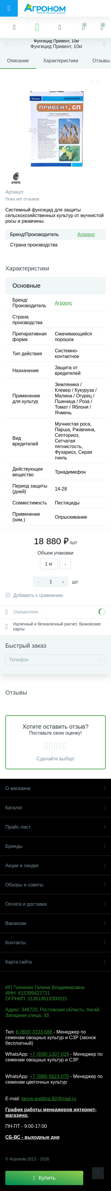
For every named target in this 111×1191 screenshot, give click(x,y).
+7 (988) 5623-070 (49, 1076)
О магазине (55, 788)
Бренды (55, 846)
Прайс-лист (55, 826)
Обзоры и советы (55, 884)
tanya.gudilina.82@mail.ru (48, 1098)
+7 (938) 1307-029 (49, 1054)
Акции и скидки (55, 865)
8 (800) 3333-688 (34, 1031)
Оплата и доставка (55, 904)
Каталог (55, 807)
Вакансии (55, 923)
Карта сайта (55, 961)
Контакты (55, 942)
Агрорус (86, 234)
